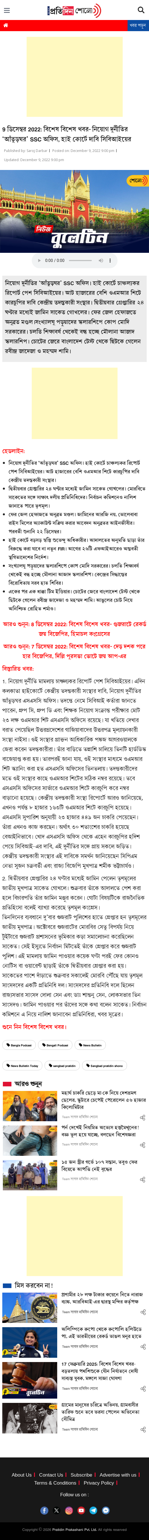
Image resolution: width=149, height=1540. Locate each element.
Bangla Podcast (19, 1045)
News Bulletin (90, 1045)
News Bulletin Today (22, 1066)
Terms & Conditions (55, 1483)
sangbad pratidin (62, 1066)
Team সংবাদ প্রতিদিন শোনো (80, 1117)
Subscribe (81, 1475)
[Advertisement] (75, 77)
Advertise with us (118, 1475)
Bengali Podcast (55, 1045)
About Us (22, 1475)
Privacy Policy (99, 1483)
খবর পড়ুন (138, 25)
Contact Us (51, 1475)
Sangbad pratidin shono (104, 1066)
